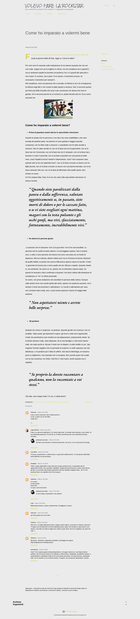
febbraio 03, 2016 (40, 503)
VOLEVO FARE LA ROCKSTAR (54, 5)
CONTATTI (49, 14)
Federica (33, 522)
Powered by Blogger (70, 611)
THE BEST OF (61, 14)
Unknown (33, 412)
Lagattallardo (35, 430)
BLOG (26, 14)
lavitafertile (34, 549)
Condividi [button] (104, 54)
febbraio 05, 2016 (54, 440)
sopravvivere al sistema (107, 69)
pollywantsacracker (42, 440)
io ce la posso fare (106, 66)
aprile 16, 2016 (42, 538)
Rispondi (34, 425)
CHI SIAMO (37, 14)
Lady (32, 503)
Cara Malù (34, 452)
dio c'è (103, 63)
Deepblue (33, 463)
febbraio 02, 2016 (43, 412)
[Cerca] (107, 5)
